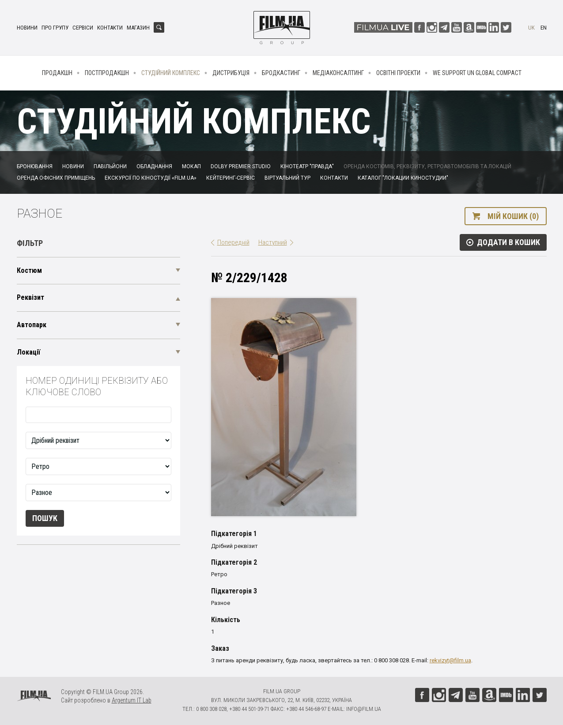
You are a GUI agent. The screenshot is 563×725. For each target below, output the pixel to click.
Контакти (110, 27)
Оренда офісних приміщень (56, 178)
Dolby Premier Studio (241, 166)
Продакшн (57, 72)
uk (531, 27)
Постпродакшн (107, 72)
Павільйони (110, 166)
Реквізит (30, 297)
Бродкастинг (281, 72)
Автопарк (31, 325)
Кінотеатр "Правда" (307, 166)
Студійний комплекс (170, 72)
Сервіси (82, 27)
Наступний (272, 242)
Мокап (191, 166)
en (543, 27)
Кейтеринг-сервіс (230, 178)
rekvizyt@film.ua (450, 660)
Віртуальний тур (287, 178)
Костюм (29, 270)
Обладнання (154, 166)
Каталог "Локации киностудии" (403, 178)
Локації (28, 352)
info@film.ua (363, 709)
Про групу (55, 27)
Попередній (233, 242)
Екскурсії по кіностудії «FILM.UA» (150, 178)
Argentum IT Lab (131, 700)
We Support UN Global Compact (477, 72)
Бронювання (35, 166)
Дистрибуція (230, 72)
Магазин (138, 27)
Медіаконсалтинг (338, 72)
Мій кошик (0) (513, 216)
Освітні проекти (398, 72)
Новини (27, 27)
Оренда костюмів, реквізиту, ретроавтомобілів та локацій (427, 166)
